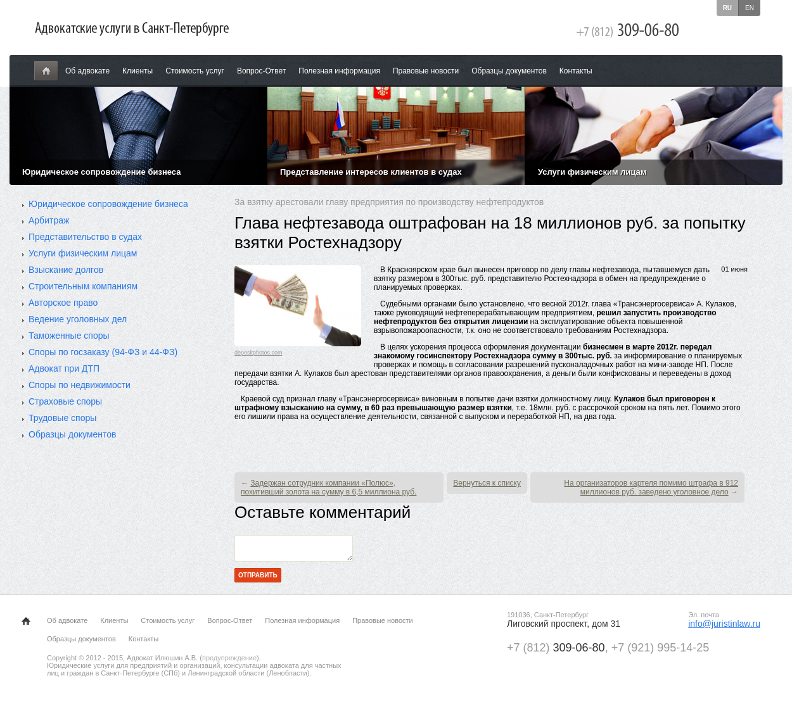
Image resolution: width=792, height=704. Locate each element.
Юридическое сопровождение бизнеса (108, 204)
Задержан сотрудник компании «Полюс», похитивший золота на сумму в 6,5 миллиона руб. (328, 487)
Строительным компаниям (83, 286)
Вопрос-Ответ (261, 70)
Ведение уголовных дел (78, 319)
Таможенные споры (69, 335)
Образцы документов (509, 70)
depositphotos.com (258, 352)
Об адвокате (87, 70)
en (749, 7)
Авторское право (63, 303)
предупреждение (229, 661)
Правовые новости (426, 70)
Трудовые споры (62, 418)
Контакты (575, 70)
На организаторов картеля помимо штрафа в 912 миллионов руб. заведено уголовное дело (651, 487)
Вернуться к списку (487, 483)
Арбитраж (49, 220)
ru (727, 7)
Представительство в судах (85, 237)
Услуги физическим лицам (83, 253)
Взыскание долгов (66, 270)
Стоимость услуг (194, 70)
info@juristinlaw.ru (724, 627)
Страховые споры (65, 401)
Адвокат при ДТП (64, 368)
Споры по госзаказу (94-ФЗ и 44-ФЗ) (103, 352)
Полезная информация (339, 70)
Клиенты (137, 70)
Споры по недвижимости (80, 385)
